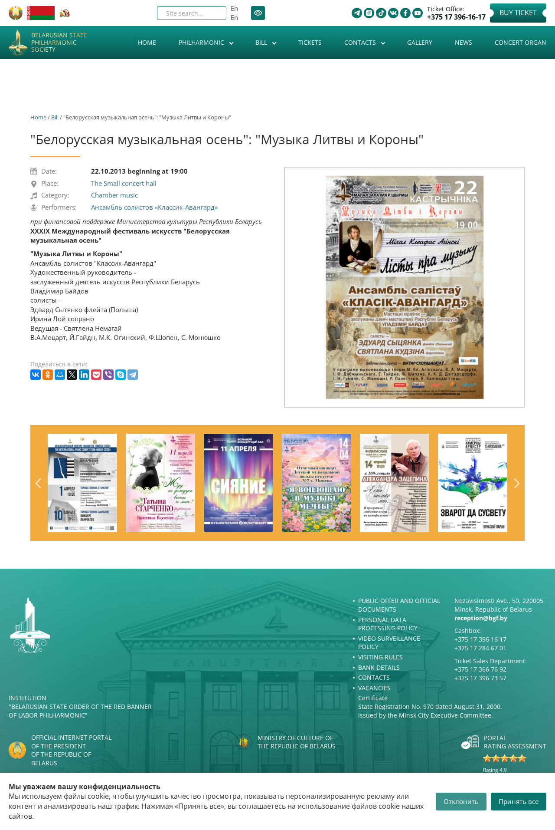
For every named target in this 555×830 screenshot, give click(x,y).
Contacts (361, 42)
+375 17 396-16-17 (456, 17)
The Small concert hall (124, 183)
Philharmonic (202, 42)
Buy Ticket (518, 12)
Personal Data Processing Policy (388, 624)
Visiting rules (380, 657)
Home (147, 42)
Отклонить (461, 801)
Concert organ (520, 42)
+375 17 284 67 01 (480, 648)
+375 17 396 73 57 (480, 678)
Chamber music (114, 195)
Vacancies (374, 688)
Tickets (310, 42)
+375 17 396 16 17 (480, 639)
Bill (262, 42)
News (463, 42)
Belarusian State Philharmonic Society (59, 42)
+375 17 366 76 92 (480, 669)
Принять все (519, 801)
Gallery (419, 42)
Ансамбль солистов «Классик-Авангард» (154, 207)
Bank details (379, 667)
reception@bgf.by (480, 618)
